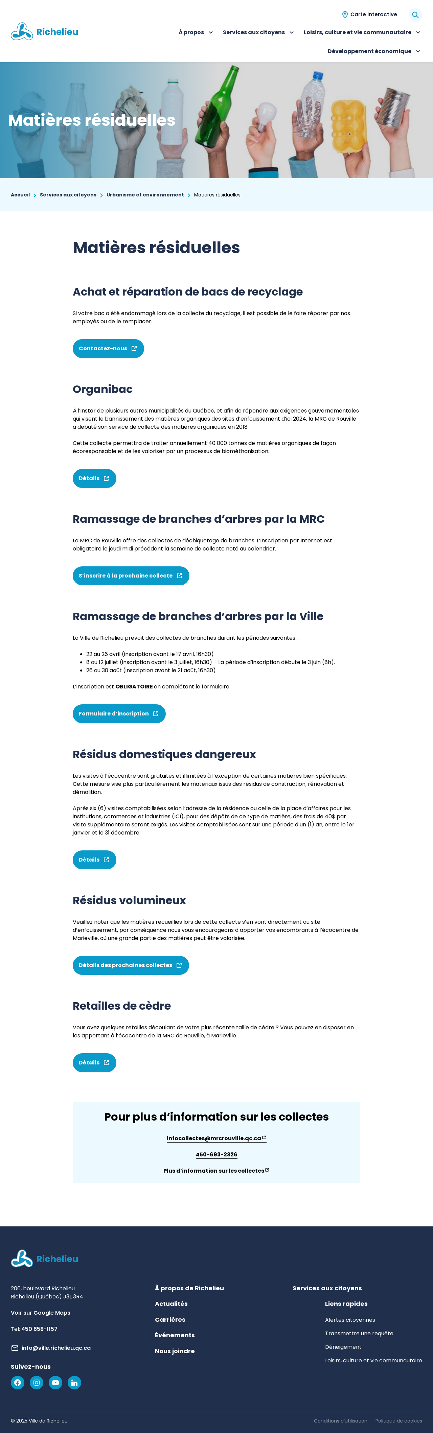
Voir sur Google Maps (40, 1313)
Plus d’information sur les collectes (216, 1171)
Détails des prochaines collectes (131, 968)
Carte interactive (373, 14)
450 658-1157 (39, 1329)
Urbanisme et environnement (145, 194)
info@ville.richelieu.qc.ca (56, 1348)
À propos (197, 33)
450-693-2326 (216, 1154)
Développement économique (375, 52)
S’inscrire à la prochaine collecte (131, 578)
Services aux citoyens (259, 33)
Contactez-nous (108, 351)
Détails (94, 481)
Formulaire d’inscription (119, 716)
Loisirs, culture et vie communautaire (363, 33)
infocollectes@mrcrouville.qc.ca (217, 1138)
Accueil (20, 194)
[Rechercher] (415, 15)
